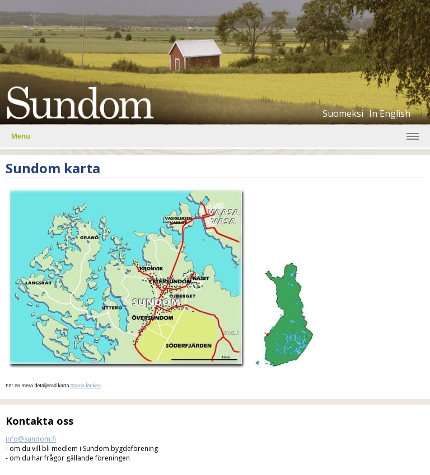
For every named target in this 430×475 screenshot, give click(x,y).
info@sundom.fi (31, 439)
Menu (20, 136)
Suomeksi (342, 113)
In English (389, 113)
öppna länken (86, 385)
